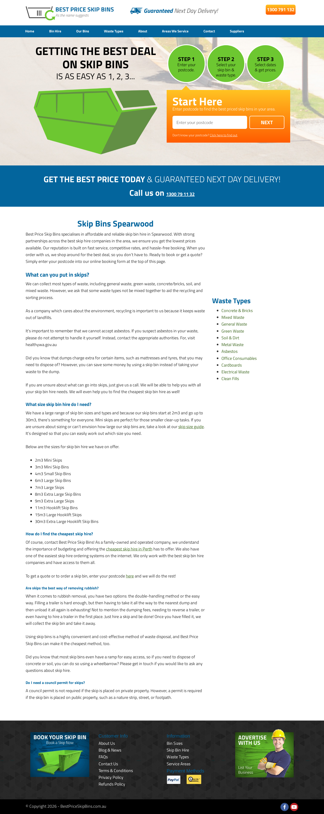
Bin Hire (59, 31)
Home (30, 31)
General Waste (234, 323)
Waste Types (124, 31)
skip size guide (191, 426)
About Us (107, 742)
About (157, 31)
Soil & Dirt (230, 337)
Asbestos (229, 351)
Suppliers (263, 31)
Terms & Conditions (116, 770)
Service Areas (178, 763)
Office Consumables (239, 357)
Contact (232, 31)
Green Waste (232, 330)
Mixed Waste (232, 316)
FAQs (103, 756)
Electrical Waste (235, 371)
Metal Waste (232, 344)
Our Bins (89, 31)
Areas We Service (194, 31)
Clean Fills (230, 378)
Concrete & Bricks (237, 310)
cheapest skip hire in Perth (129, 548)
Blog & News (110, 749)
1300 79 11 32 (180, 192)
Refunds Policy (112, 783)
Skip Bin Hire (178, 749)
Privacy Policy (111, 776)
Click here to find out (223, 134)
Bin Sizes (175, 742)
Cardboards (231, 364)
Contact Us (108, 763)
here (130, 575)
